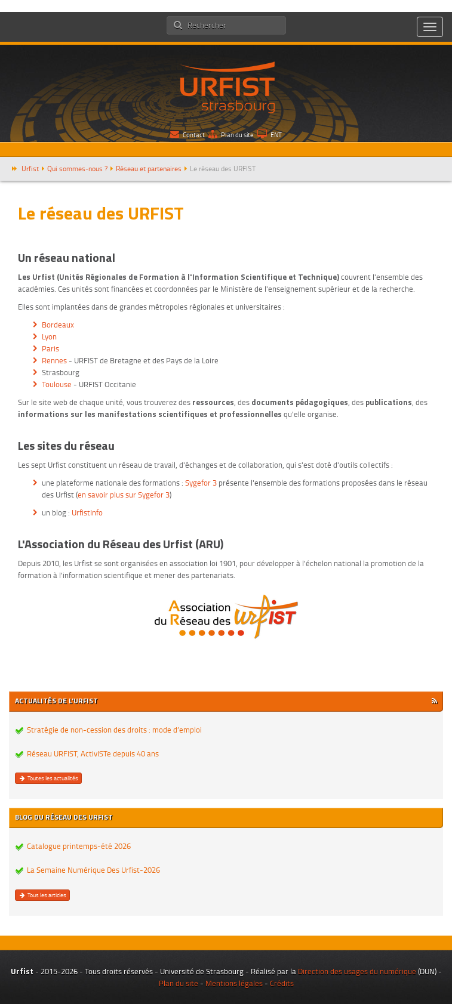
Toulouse (57, 384)
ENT (269, 134)
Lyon (49, 336)
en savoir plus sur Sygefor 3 (124, 494)
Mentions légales (234, 983)
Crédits (282, 983)
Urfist (30, 168)
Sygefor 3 (201, 482)
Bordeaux (58, 324)
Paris (50, 348)
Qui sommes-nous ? (77, 168)
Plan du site (231, 134)
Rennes (54, 360)
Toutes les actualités (48, 778)
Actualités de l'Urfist (56, 700)
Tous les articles (42, 895)
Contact (187, 134)
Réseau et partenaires (149, 168)
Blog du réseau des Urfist (64, 817)
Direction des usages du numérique (357, 971)
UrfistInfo (87, 512)
